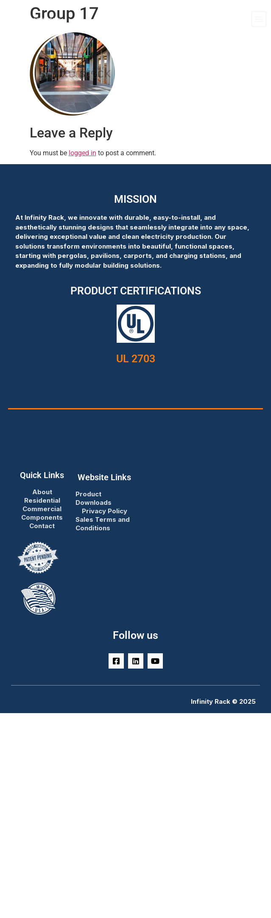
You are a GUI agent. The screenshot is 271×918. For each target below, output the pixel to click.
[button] (259, 19)
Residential (42, 500)
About (42, 492)
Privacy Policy (104, 511)
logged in (82, 153)
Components (42, 517)
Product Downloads (93, 498)
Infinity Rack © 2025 (223, 701)
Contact (42, 526)
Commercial (41, 509)
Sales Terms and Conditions (102, 523)
